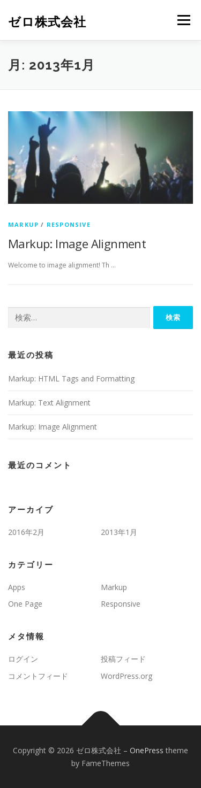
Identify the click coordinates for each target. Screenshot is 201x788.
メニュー (183, 20)
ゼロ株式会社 (47, 21)
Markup (23, 224)
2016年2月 (26, 532)
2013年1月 (119, 532)
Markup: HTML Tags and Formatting (71, 378)
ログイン (23, 659)
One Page (25, 604)
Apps (16, 587)
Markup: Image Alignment (77, 243)
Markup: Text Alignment (49, 402)
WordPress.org (126, 676)
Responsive (69, 224)
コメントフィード (38, 676)
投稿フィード (123, 659)
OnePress (146, 750)
